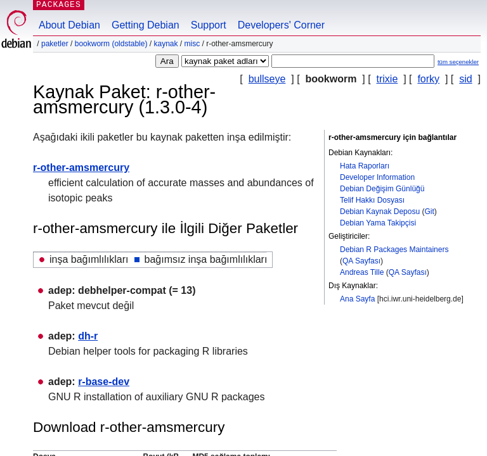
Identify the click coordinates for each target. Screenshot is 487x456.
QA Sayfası (361, 260)
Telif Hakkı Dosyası (372, 200)
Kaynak (165, 43)
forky (428, 78)
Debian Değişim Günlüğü (382, 188)
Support (208, 25)
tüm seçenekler (458, 61)
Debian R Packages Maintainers (394, 249)
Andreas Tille (362, 272)
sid (465, 78)
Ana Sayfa (357, 298)
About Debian (69, 25)
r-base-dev (103, 381)
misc (192, 43)
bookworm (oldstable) (111, 43)
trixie (387, 78)
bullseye (267, 78)
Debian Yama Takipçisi (378, 222)
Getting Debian (145, 25)
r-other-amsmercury (81, 167)
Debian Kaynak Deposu (380, 211)
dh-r (88, 336)
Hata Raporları (364, 166)
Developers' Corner (281, 25)
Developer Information (377, 177)
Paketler (54, 43)
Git (429, 211)
